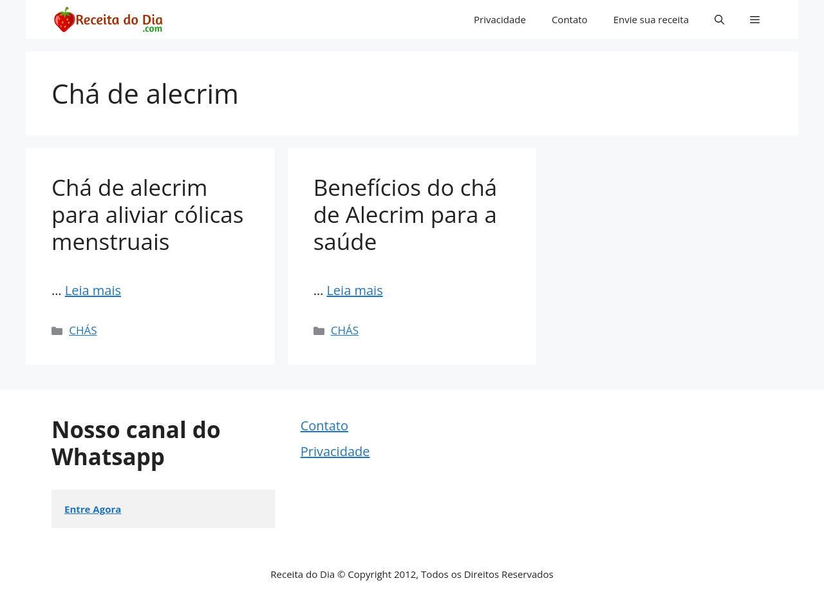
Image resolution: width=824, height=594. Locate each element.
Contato (570, 19)
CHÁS (83, 330)
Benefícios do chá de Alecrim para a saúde (406, 214)
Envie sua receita (651, 19)
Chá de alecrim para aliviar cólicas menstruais (147, 214)
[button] (719, 19)
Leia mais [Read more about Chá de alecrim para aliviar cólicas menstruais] (93, 290)
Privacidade (500, 19)
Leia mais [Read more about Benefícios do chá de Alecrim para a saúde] (354, 290)
